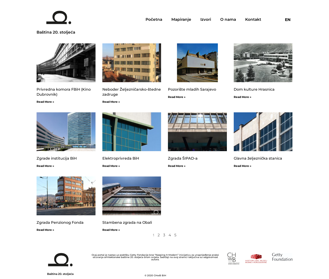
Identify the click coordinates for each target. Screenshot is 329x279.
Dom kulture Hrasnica (254, 89)
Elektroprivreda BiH (120, 158)
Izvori (205, 19)
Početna (154, 19)
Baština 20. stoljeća (56, 32)
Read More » (45, 101)
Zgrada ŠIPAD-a (183, 158)
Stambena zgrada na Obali (127, 222)
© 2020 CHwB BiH (155, 275)
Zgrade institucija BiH (57, 158)
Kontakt (253, 19)
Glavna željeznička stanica (258, 158)
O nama (228, 19)
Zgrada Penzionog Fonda (60, 222)
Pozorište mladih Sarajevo (192, 89)
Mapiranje (181, 19)
